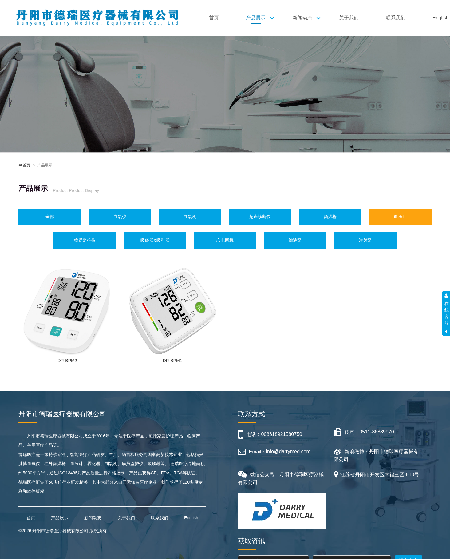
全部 (49, 216)
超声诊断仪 (260, 216)
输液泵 (295, 240)
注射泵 (365, 240)
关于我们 (349, 17)
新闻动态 (302, 17)
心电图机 (225, 240)
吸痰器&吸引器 (154, 240)
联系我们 (395, 17)
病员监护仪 (85, 240)
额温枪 (330, 216)
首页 (214, 17)
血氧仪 (119, 216)
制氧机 (190, 216)
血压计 (400, 216)
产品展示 (256, 17)
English (191, 517)
